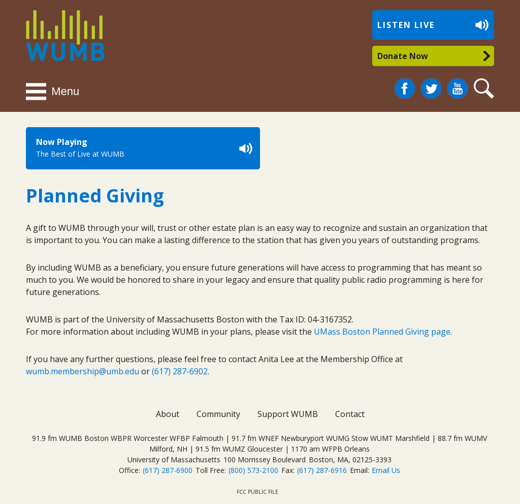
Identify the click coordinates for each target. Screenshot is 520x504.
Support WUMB (287, 414)
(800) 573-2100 (253, 470)
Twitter (431, 84)
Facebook (405, 84)
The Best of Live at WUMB (80, 154)
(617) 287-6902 (180, 371)
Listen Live (406, 25)
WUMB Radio (53, 34)
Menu (65, 91)
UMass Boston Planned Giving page (382, 331)
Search (485, 89)
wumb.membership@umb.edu (82, 371)
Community (218, 414)
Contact (350, 414)
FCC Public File (257, 491)
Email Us (386, 470)
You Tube (457, 89)
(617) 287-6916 (322, 470)
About (167, 414)
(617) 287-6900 (167, 470)
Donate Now (402, 56)
